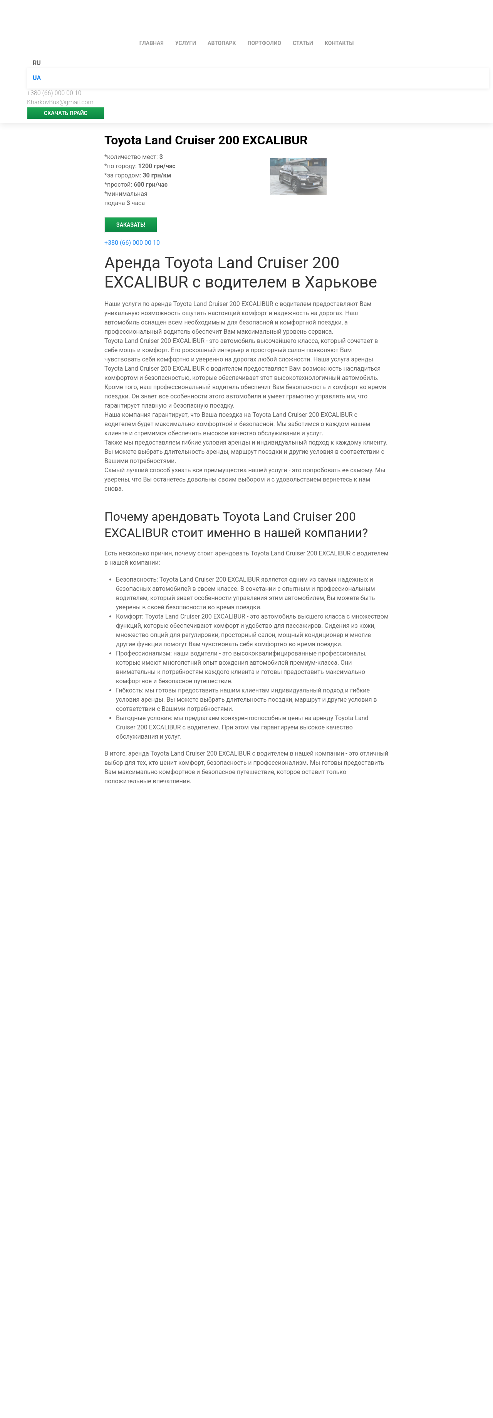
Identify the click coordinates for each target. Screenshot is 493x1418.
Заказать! (130, 225)
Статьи (303, 43)
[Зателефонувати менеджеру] (148, 1064)
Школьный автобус (135, 1046)
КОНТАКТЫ (339, 43)
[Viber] (145, 1073)
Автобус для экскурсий (140, 1036)
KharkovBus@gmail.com (60, 102)
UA (37, 78)
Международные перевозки (148, 953)
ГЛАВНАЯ (151, 43)
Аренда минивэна (133, 916)
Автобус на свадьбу (135, 1027)
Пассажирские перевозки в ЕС (151, 926)
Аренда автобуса (131, 907)
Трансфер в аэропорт (138, 1018)
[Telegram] (151, 1083)
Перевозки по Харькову (141, 981)
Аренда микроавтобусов (143, 990)
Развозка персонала (137, 1055)
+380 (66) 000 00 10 (54, 93)
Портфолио (264, 43)
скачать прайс (65, 113)
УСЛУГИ (185, 43)
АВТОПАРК (222, 43)
